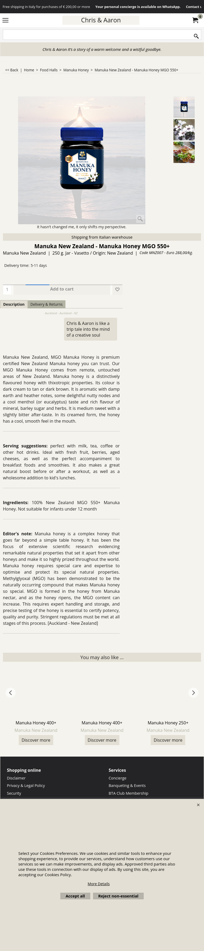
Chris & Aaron (101, 20)
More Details (99, 883)
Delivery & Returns (47, 304)
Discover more (36, 740)
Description (14, 304)
